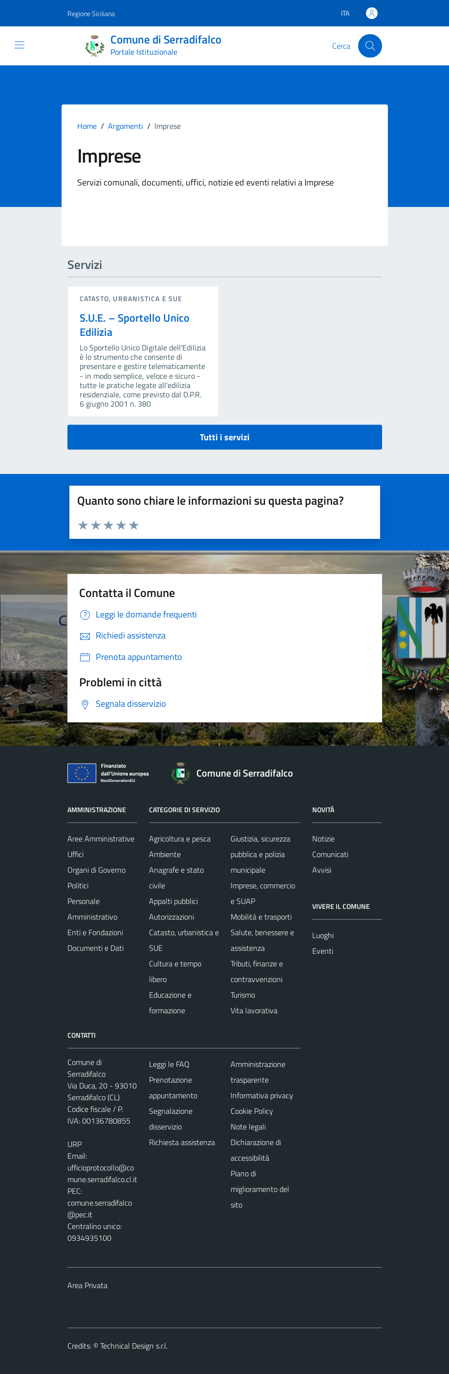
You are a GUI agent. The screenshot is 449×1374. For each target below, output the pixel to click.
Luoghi (323, 935)
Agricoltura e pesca (180, 838)
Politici (77, 885)
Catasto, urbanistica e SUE (131, 298)
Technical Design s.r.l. (134, 1346)
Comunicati (330, 854)
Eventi (322, 951)
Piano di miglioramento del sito (260, 1189)
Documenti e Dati (95, 948)
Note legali (248, 1126)
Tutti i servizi (225, 437)
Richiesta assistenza (182, 1142)
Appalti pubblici (173, 901)
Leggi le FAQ (169, 1064)
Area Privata (87, 1285)
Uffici (75, 854)
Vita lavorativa (254, 1010)
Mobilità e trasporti (261, 917)
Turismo (243, 995)
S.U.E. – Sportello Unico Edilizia (135, 325)
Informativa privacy (262, 1095)
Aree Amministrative (100, 838)
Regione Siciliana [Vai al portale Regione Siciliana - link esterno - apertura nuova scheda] (91, 13)
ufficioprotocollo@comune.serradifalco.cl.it (102, 1173)
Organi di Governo (96, 870)
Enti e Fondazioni (95, 932)
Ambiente (165, 854)
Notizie (323, 838)
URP (74, 1144)
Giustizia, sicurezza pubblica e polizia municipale (260, 854)
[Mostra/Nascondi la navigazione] (19, 45)
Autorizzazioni (171, 917)
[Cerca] (370, 46)
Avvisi (321, 870)
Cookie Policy (252, 1111)
